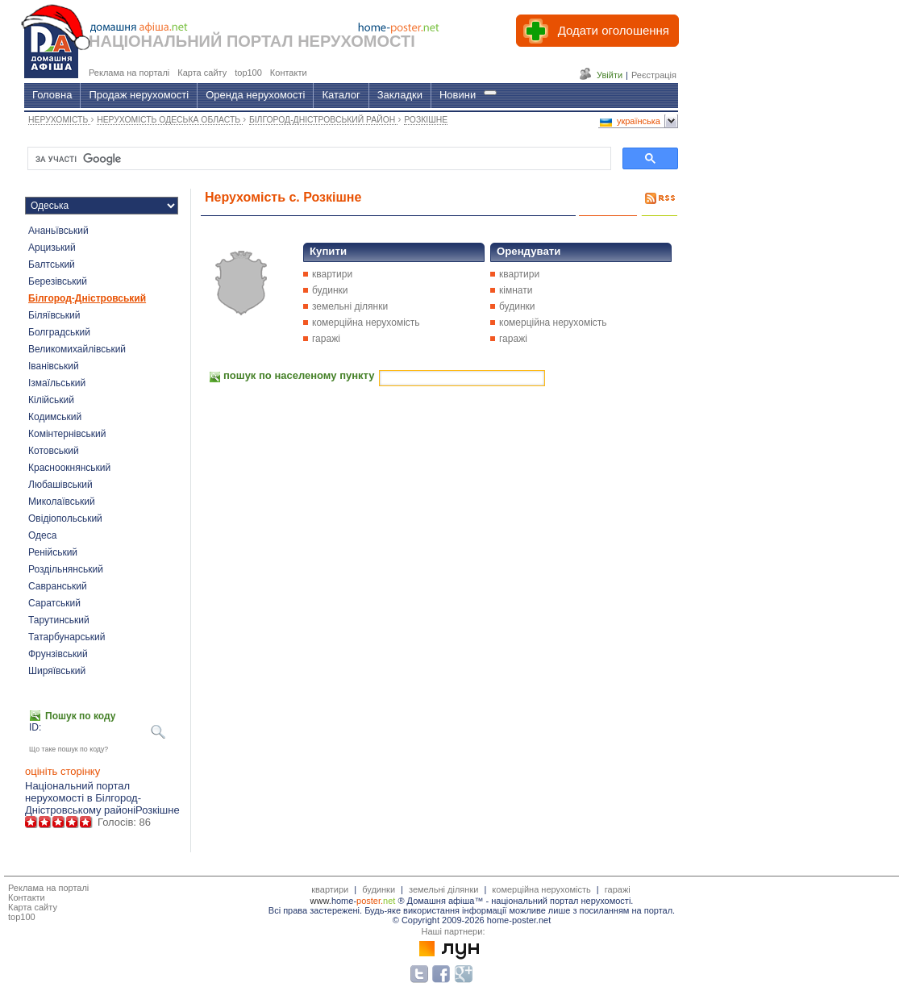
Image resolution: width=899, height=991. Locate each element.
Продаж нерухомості (139, 95)
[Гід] (490, 92)
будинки (330, 290)
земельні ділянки (350, 306)
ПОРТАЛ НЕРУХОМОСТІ (321, 41)
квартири (332, 274)
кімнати (515, 290)
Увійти (609, 75)
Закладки (399, 95)
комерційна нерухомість (366, 322)
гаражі (326, 338)
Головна (52, 95)
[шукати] (317, 159)
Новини (457, 95)
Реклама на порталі (48, 888)
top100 (21, 917)
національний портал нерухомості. (562, 901)
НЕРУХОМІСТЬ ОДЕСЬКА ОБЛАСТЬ (170, 119)
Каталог (341, 95)
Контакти (26, 897)
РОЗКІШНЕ (425, 119)
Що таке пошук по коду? (68, 749)
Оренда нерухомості (255, 95)
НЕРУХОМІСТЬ (59, 119)
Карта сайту (32, 907)
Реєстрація (653, 75)
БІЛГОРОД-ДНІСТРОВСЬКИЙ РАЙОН (323, 119)
